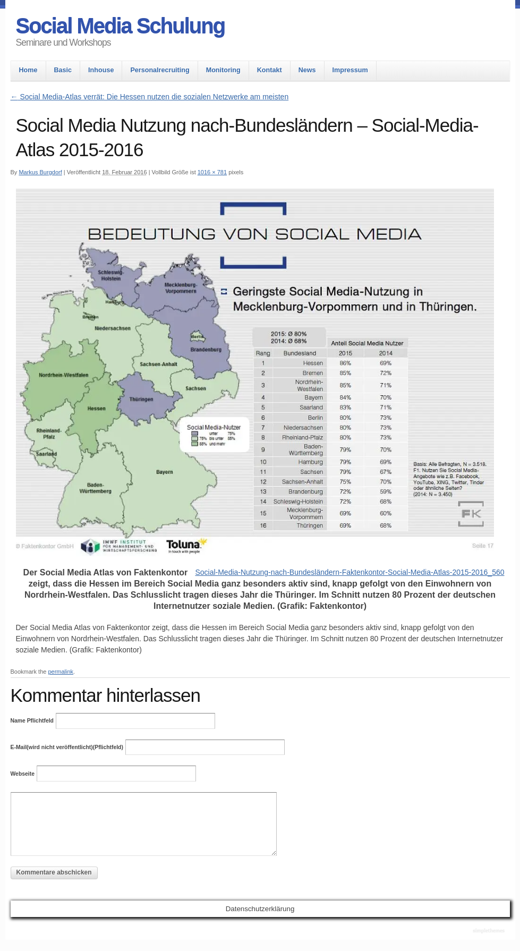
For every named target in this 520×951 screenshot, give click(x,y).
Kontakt (269, 70)
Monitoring (223, 70)
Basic (63, 70)
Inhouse (101, 70)
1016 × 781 (212, 172)
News (307, 70)
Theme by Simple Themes (490, 931)
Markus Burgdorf (40, 172)
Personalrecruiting (159, 70)
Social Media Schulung (120, 25)
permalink (60, 671)
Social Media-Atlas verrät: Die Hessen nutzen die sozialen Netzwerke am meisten (150, 96)
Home (28, 70)
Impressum (350, 70)
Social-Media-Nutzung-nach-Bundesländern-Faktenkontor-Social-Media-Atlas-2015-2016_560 (349, 572)
